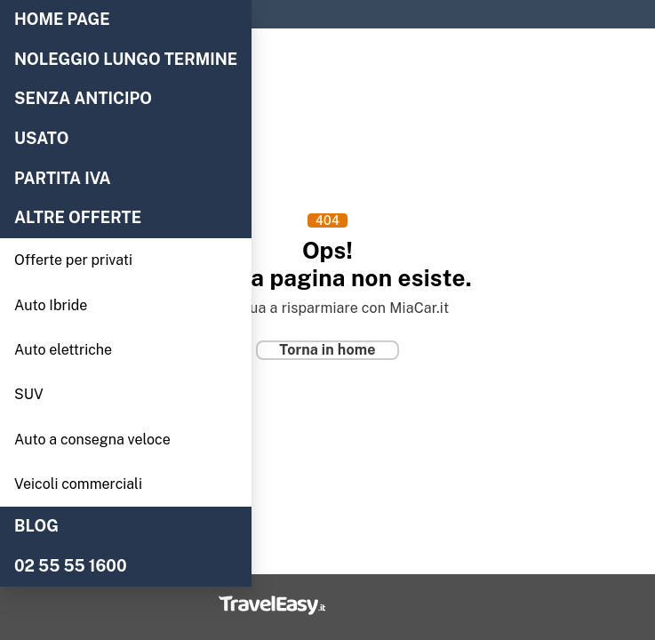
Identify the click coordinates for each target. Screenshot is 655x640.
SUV (29, 394)
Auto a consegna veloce (92, 439)
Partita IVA (62, 179)
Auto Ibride (50, 305)
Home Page (62, 19)
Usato (41, 139)
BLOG (36, 526)
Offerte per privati (73, 260)
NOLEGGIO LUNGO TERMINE (125, 59)
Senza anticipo (83, 99)
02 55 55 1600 (70, 566)
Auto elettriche (63, 349)
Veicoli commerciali (78, 484)
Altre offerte (77, 218)
